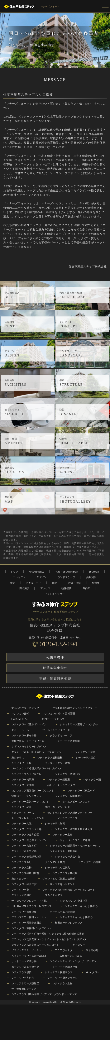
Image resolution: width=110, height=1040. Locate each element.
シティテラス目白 (86, 757)
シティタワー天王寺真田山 (26, 922)
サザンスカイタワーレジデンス (29, 746)
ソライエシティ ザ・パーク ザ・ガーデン (73, 961)
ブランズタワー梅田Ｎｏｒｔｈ (29, 917)
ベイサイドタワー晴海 (57, 763)
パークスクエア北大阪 (62, 911)
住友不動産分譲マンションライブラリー (74, 707)
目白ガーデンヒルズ (53, 719)
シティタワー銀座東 (58, 779)
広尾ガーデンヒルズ (70, 955)
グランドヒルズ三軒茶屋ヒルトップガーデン (36, 752)
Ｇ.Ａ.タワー (93, 972)
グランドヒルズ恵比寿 (24, 851)
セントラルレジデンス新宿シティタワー (69, 812)
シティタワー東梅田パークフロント (31, 928)
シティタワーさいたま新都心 (81, 906)
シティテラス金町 (21, 862)
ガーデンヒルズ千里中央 (25, 966)
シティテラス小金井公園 (25, 834)
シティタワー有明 (85, 752)
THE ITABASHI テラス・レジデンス (31, 906)
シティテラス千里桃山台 (63, 851)
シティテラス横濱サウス (58, 972)
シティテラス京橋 (21, 867)
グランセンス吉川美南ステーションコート (35, 944)
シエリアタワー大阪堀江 (25, 983)
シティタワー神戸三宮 (24, 884)
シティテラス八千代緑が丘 (26, 774)
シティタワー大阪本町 (24, 845)
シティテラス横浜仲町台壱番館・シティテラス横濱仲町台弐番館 (47, 933)
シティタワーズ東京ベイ (81, 790)
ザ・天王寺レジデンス (62, 884)
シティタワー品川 (21, 807)
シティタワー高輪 (21, 763)
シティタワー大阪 (21, 823)
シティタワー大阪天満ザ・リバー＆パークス (75, 845)
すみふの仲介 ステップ (25, 707)
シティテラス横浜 (21, 972)
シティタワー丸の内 (22, 977)
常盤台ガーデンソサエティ (26, 796)
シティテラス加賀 (55, 823)
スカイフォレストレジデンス (27, 818)
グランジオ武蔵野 (21, 895)
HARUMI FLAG (20, 719)
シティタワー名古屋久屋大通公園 (73, 829)
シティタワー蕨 (92, 779)
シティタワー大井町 (22, 785)
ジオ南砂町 (92, 950)
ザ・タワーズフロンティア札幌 (29, 900)
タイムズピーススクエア (76, 801)
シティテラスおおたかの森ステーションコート (68, 889)
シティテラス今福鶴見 (57, 867)
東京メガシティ (20, 878)
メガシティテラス (67, 818)
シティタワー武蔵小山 (67, 856)
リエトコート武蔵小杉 (24, 961)
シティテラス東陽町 (68, 740)
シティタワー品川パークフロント (30, 801)
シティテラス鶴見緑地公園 (26, 856)
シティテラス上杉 (62, 983)
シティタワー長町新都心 (68, 796)
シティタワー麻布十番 (24, 735)
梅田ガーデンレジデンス (68, 922)
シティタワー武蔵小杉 (67, 774)
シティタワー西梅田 (89, 862)
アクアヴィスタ (63, 950)
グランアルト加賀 (55, 862)
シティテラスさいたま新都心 (76, 917)
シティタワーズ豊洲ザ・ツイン (29, 724)
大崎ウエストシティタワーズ (27, 740)
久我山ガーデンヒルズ (57, 807)
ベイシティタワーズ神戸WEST (28, 955)
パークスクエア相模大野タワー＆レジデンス (36, 768)
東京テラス (17, 757)
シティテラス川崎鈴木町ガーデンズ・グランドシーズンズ (44, 994)
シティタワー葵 (20, 889)
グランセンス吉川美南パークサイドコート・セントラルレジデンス (49, 939)
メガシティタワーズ (22, 812)
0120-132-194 (58, 644)
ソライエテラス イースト (26, 950)
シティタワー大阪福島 (24, 911)
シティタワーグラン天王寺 (26, 829)
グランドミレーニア (61, 735)
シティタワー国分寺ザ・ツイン (29, 840)
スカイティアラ (53, 895)
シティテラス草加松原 (64, 873)
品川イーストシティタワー (62, 785)
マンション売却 (20, 713)
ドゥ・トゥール (20, 730)
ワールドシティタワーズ (56, 730)
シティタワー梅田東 (22, 779)
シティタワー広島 (62, 834)
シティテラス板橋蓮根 (49, 757)
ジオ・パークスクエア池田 (75, 840)
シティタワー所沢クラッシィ (63, 977)
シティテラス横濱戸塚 (64, 966)
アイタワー (78, 944)
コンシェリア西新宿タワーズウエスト (32, 790)
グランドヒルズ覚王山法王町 (58, 878)
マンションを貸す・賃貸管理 (58, 713)
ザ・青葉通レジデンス (24, 988)
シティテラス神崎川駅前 (25, 873)
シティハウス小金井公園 (73, 900)
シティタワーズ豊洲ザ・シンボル (78, 724)
